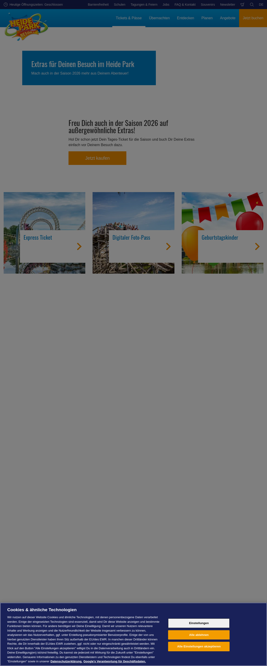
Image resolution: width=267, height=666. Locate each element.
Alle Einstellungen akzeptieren (199, 646)
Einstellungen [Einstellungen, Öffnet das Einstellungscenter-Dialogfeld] (199, 623)
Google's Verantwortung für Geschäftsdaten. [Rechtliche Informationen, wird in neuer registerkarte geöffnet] (114, 661)
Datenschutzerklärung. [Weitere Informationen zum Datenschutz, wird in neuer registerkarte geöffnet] (66, 661)
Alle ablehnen (199, 635)
